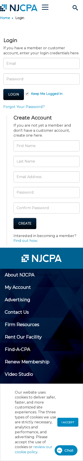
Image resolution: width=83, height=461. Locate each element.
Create (24, 224)
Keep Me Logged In (46, 94)
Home (5, 18)
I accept (68, 422)
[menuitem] (19, 275)
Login (13, 94)
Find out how (25, 241)
